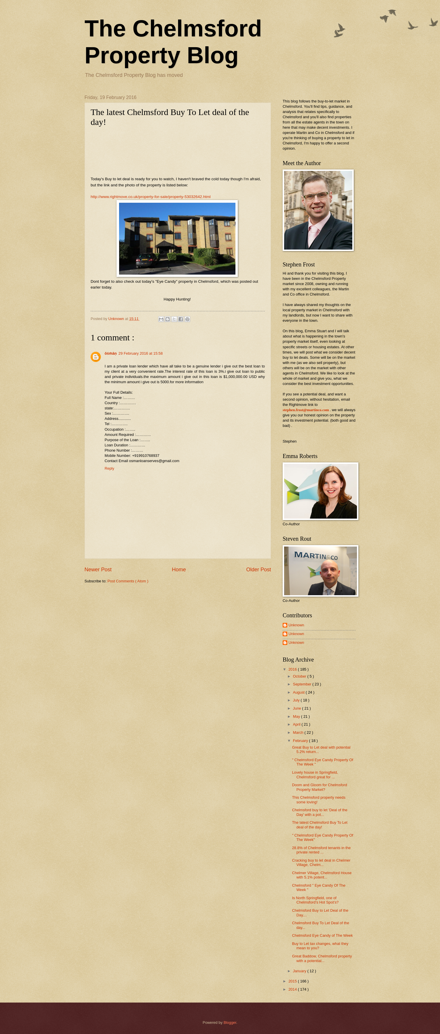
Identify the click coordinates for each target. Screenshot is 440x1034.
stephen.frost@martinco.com (306, 410)
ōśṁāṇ (111, 353)
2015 (293, 981)
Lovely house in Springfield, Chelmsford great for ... (315, 774)
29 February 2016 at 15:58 (141, 353)
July (296, 700)
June (297, 708)
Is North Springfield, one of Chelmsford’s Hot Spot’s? (315, 900)
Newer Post (98, 569)
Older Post (258, 569)
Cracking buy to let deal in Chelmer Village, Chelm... (321, 862)
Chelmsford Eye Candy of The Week (322, 935)
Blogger (229, 1022)
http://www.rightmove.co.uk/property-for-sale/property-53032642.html (151, 197)
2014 (293, 989)
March (298, 732)
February (301, 740)
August (299, 692)
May (297, 716)
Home (179, 569)
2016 (293, 669)
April (297, 724)
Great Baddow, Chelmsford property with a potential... (322, 958)
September (302, 684)
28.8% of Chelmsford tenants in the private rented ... (321, 850)
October (300, 676)
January (300, 971)
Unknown (296, 625)
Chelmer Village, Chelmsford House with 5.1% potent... (321, 875)
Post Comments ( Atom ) (128, 581)
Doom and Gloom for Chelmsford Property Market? (319, 787)
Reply (109, 468)
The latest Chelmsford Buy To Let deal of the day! (319, 824)
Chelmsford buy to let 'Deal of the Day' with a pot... (319, 812)
